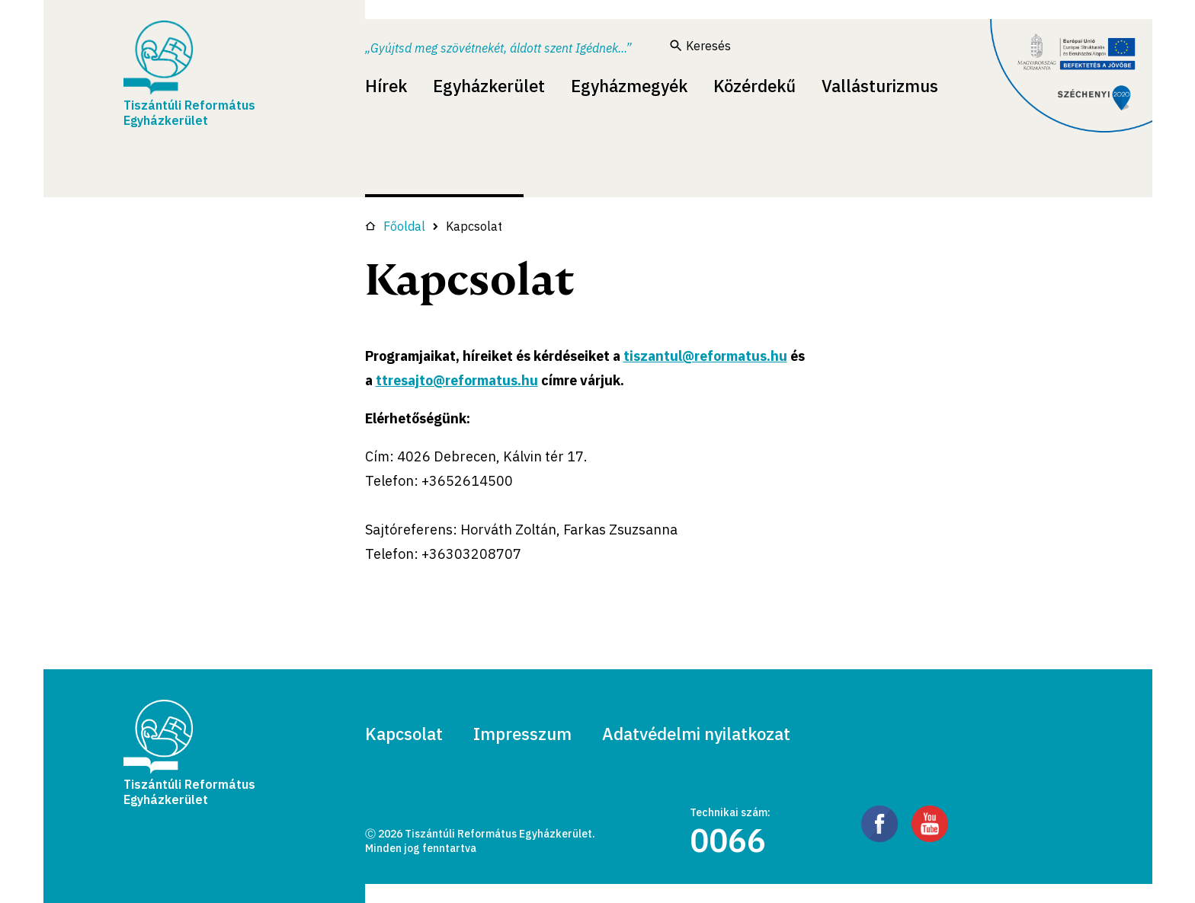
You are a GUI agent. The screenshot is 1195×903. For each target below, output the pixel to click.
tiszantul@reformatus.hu (705, 356)
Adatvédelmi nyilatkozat (696, 734)
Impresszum (522, 734)
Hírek (386, 86)
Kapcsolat (404, 734)
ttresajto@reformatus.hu (457, 380)
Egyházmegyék (629, 86)
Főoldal (395, 226)
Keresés (700, 45)
